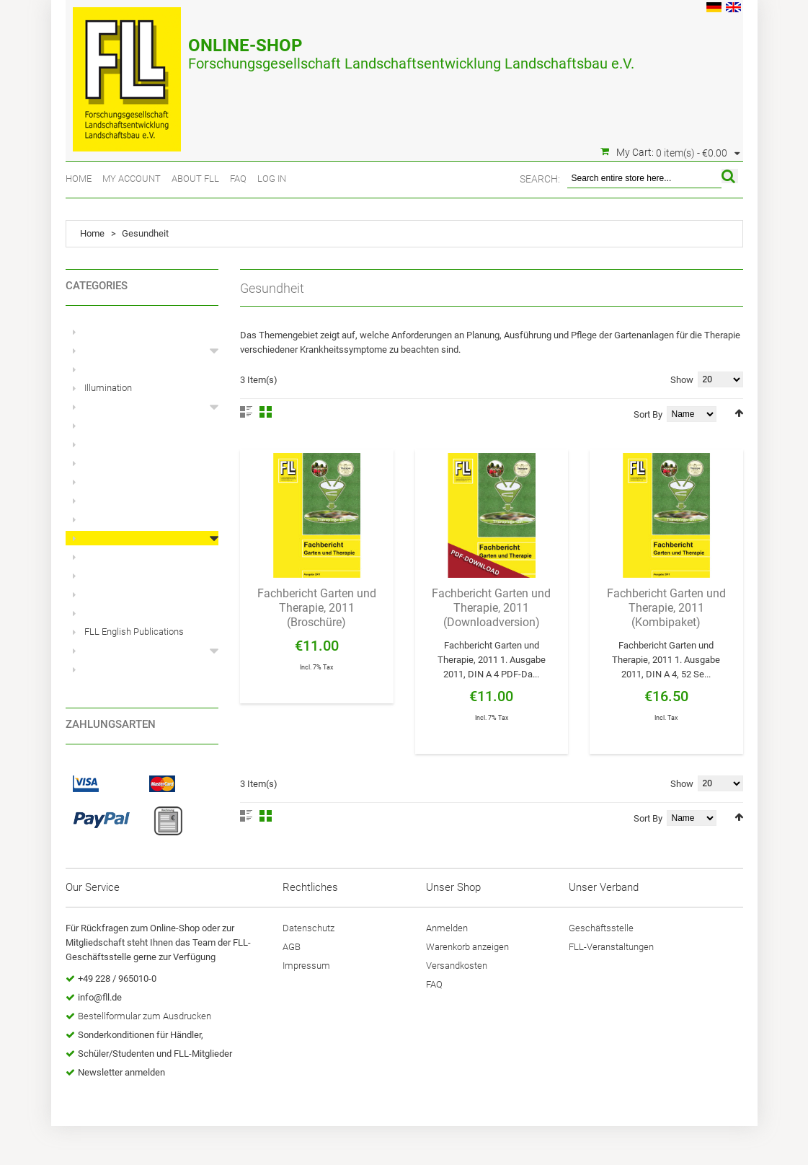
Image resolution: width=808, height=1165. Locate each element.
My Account (131, 178)
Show (681, 379)
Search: (540, 179)
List (246, 412)
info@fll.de (100, 997)
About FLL (195, 178)
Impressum (306, 965)
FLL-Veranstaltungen (611, 946)
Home (79, 178)
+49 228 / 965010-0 (117, 978)
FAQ (238, 178)
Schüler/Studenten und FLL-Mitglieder (155, 1053)
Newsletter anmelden (121, 1072)
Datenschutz (308, 928)
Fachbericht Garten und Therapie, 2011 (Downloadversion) (491, 607)
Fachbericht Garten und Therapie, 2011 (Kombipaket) (666, 607)
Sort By (648, 414)
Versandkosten (456, 965)
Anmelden (447, 928)
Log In (271, 178)
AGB (292, 946)
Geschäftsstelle (601, 928)
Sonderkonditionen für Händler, (140, 1034)
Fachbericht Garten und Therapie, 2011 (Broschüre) (316, 607)
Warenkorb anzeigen (467, 946)
